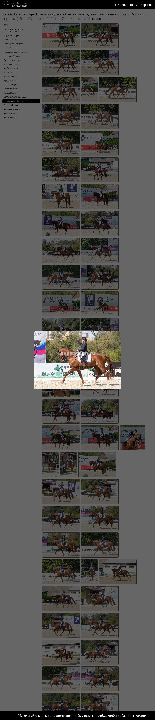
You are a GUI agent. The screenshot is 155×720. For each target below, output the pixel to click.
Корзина (146, 5)
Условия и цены (126, 5)
